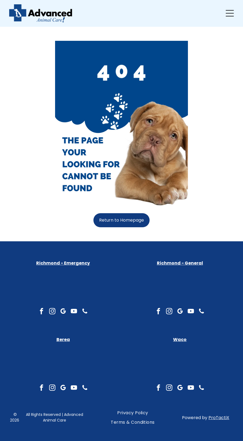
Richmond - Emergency (63, 263)
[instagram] (52, 388)
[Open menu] (230, 13)
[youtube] (74, 388)
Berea (63, 339)
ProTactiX (218, 418)
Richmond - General (180, 263)
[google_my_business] (63, 388)
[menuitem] (132, 412)
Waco (180, 339)
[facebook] (41, 388)
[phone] (84, 388)
